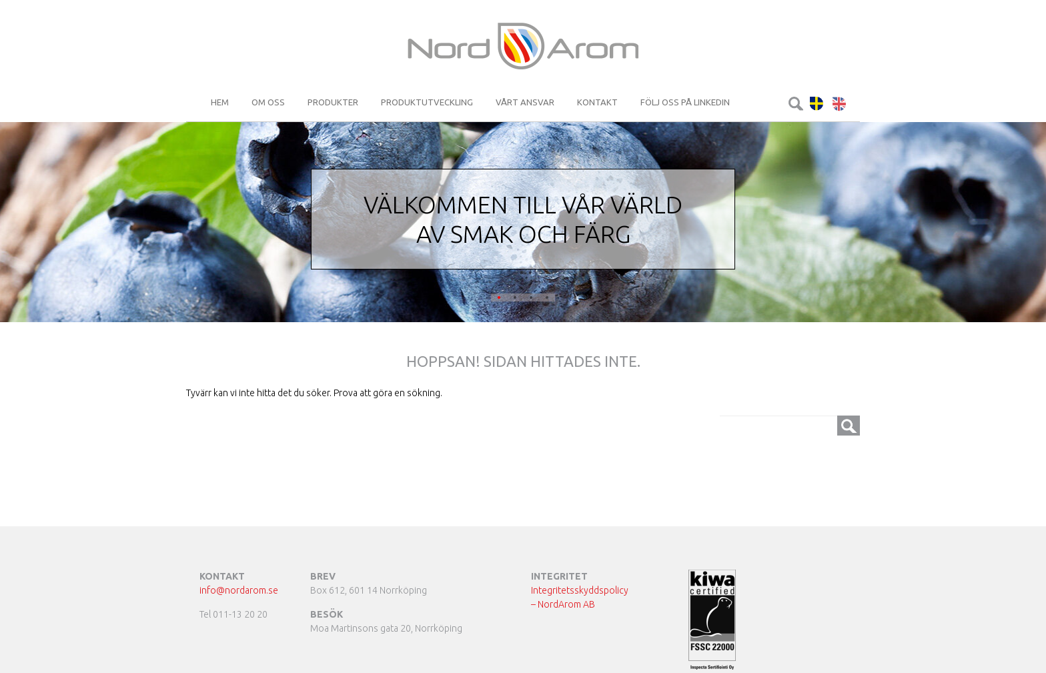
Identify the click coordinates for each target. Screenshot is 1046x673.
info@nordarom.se (238, 590)
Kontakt (597, 102)
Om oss (268, 102)
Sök (796, 103)
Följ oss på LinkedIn (685, 102)
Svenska (817, 103)
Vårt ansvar (525, 102)
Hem (220, 102)
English (840, 103)
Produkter (333, 102)
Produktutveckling (427, 102)
